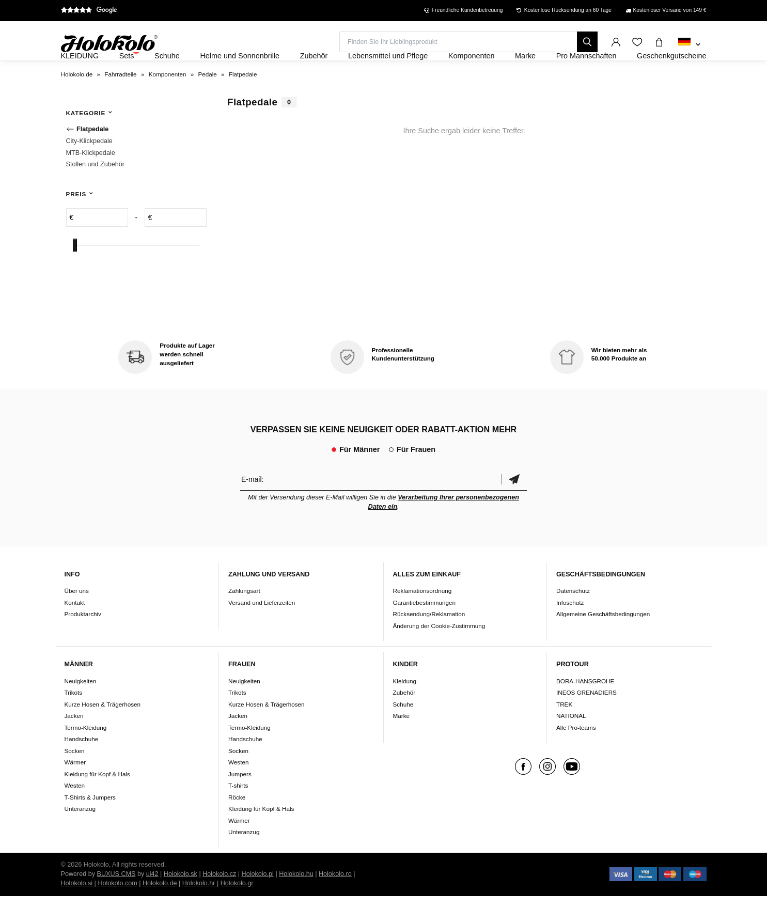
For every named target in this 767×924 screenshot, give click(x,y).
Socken (75, 778)
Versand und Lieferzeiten (261, 630)
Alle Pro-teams (576, 755)
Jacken (74, 743)
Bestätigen (514, 507)
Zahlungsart (244, 619)
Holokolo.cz (219, 901)
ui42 (152, 901)
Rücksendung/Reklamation (429, 642)
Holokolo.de (160, 911)
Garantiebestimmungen (424, 630)
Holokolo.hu (296, 901)
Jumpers (240, 801)
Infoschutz (570, 630)
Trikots (74, 720)
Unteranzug (80, 836)
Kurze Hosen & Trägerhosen (102, 732)
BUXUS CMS (116, 901)
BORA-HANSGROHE (585, 709)
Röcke (236, 825)
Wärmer (75, 790)
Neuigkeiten (81, 709)
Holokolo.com (117, 911)
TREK (564, 732)
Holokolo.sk (180, 901)
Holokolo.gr (237, 911)
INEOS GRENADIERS (586, 720)
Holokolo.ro (335, 901)
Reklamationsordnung (422, 619)
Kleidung (405, 709)
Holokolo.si (77, 911)
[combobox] (689, 45)
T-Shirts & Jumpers (90, 825)
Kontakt (75, 630)
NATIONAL (571, 743)
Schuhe (403, 732)
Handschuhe (82, 766)
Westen (75, 813)
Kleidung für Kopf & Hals (97, 801)
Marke (401, 743)
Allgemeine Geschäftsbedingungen (603, 642)
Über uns (77, 619)
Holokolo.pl (258, 901)
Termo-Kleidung (86, 755)
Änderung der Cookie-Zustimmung (439, 653)
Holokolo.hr (198, 911)
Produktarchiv (83, 642)
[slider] (75, 273)
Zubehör (404, 720)
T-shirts (238, 813)
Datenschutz (573, 619)
